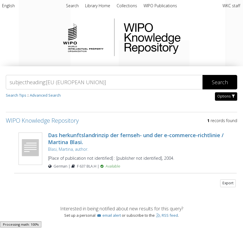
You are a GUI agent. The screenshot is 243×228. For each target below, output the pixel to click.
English (8, 5)
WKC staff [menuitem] (231, 5)
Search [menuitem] (72, 5)
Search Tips (16, 95)
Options (226, 96)
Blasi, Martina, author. (68, 149)
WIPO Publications (160, 5)
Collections (127, 5)
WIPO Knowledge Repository (176, 37)
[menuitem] (8, 6)
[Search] (104, 82)
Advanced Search (45, 95)
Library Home (98, 5)
